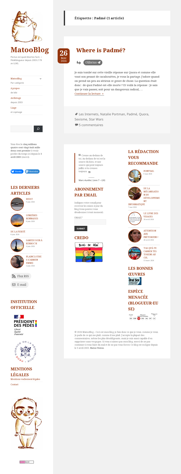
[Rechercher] (38, 129)
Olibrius (91, 62)
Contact (14, 384)
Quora (143, 114)
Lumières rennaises (32, 217)
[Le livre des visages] (134, 218)
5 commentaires (91, 125)
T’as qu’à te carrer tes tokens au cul (150, 253)
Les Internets (88, 114)
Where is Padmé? (100, 50)
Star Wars (96, 119)
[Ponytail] (134, 176)
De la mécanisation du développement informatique (144, 196)
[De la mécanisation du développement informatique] (134, 193)
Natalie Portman (112, 114)
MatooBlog (30, 49)
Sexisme (81, 119)
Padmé (132, 114)
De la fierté (18, 231)
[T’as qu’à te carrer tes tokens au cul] (134, 253)
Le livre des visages (151, 215)
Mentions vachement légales (25, 379)
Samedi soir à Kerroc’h (34, 242)
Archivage (27, 100)
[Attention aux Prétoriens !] (134, 235)
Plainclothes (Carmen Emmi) (34, 259)
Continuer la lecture (89, 93)
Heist (29, 199)
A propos (27, 90)
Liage (27, 110)
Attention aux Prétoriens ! (151, 234)
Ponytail (149, 171)
